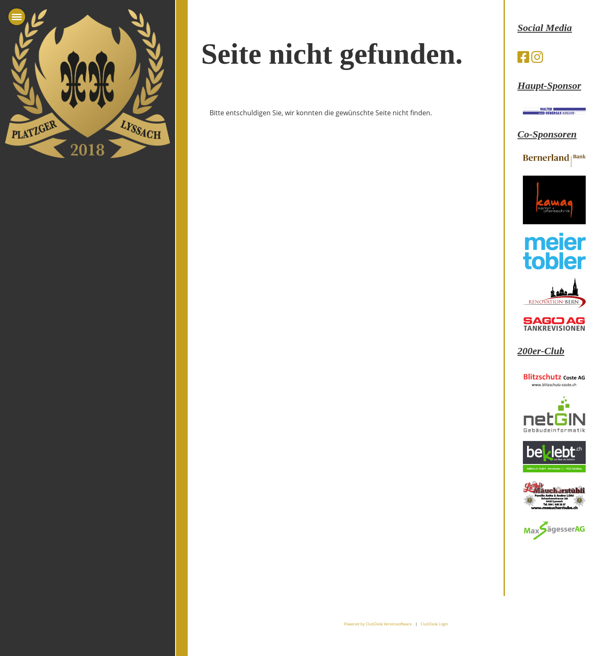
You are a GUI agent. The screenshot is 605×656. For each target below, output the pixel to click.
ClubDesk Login (434, 624)
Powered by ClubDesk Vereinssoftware (378, 624)
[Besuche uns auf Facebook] (523, 57)
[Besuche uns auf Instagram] (537, 57)
